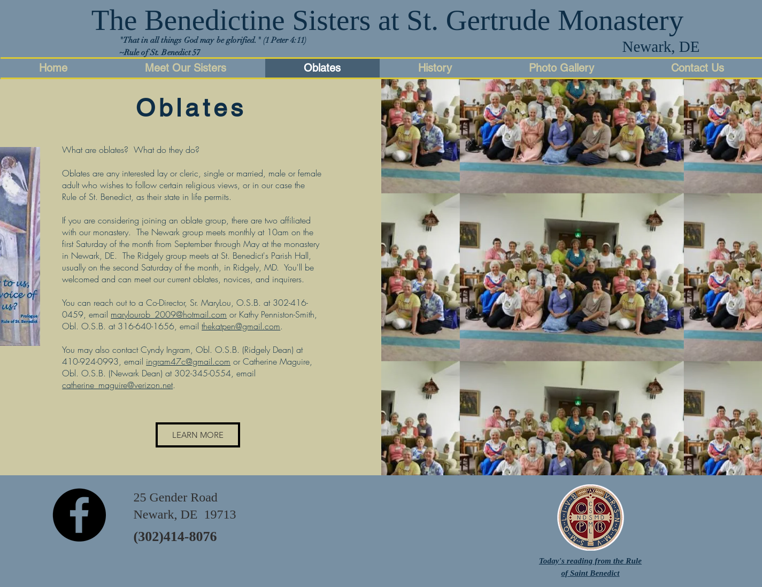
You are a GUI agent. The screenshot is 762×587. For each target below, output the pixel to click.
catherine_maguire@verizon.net (117, 385)
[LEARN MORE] (198, 434)
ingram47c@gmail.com (188, 361)
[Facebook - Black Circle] (79, 515)
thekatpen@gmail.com (241, 326)
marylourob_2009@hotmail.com (169, 314)
